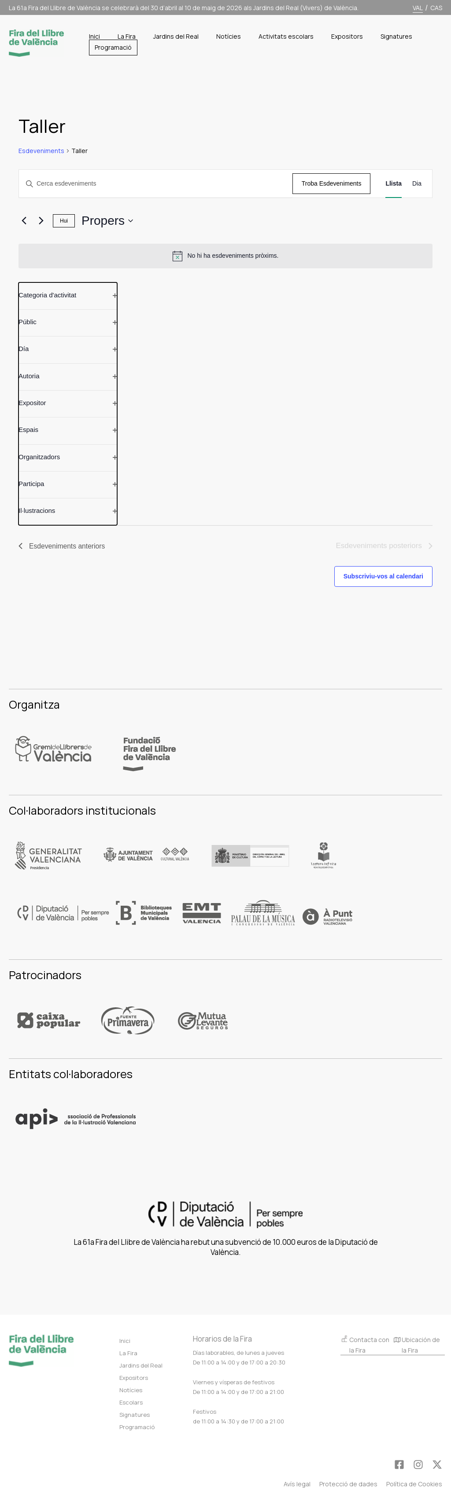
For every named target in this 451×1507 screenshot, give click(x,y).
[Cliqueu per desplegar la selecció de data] (107, 221)
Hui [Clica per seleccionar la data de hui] (64, 221)
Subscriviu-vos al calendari (383, 576)
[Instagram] (418, 1464)
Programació (137, 1427)
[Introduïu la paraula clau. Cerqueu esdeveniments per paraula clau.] (155, 184)
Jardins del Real (141, 1365)
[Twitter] (437, 1464)
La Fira (128, 1353)
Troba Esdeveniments (332, 183)
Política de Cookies (414, 1484)
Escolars (131, 1402)
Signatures (134, 1415)
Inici (124, 1341)
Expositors (133, 1378)
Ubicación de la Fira (417, 1345)
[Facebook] (399, 1464)
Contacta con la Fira (364, 1344)
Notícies (130, 1390)
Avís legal (297, 1484)
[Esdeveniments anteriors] (23, 221)
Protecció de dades (348, 1484)
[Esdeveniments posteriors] (41, 221)
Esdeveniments (41, 150)
